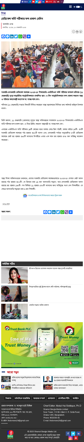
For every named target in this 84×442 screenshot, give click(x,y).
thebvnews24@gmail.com (18, 420)
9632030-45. (55, 418)
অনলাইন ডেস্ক (8, 24)
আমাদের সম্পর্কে (38, 398)
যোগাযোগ (51, 398)
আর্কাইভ (75, 398)
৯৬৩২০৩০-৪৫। (11, 418)
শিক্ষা (3, 13)
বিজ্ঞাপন (8, 398)
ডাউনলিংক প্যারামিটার (22, 398)
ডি (77, 32)
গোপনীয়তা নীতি (63, 398)
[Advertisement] (42, 160)
